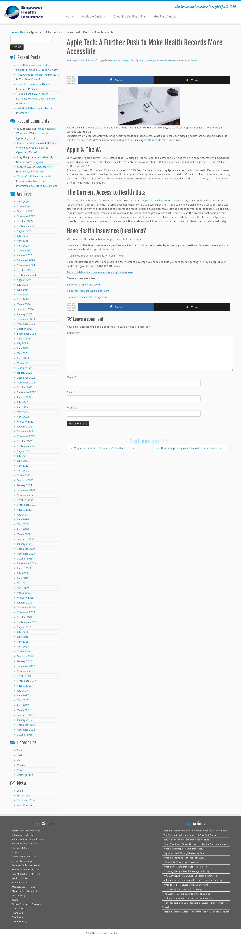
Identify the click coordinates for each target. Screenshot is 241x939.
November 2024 (26, 265)
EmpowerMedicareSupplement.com (88, 291)
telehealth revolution (169, 60)
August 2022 (24, 397)
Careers (15, 852)
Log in (20, 790)
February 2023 (25, 368)
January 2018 (24, 661)
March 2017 (24, 710)
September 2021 (26, 446)
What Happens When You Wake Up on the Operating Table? (35, 133)
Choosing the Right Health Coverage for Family (186, 871)
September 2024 (26, 275)
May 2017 (22, 700)
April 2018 (23, 646)
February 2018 (25, 656)
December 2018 (26, 607)
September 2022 (26, 392)
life (18, 760)
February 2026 (25, 211)
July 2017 (22, 690)
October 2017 (25, 676)
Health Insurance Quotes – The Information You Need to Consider (36, 181)
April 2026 (23, 201)
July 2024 (22, 284)
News (20, 770)
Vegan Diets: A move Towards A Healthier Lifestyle (103, 448)
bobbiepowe (24, 167)
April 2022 (23, 416)
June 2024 (23, 289)
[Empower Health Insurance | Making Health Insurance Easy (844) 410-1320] (28, 12)
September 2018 (26, 622)
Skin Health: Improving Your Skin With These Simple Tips (191, 448)
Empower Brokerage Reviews (26, 865)
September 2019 (26, 563)
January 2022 (24, 426)
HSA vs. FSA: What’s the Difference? (181, 862)
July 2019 (22, 573)
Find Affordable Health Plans (26, 869)
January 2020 (24, 544)
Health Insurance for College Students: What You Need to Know (195, 830)
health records (153, 140)
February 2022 (25, 421)
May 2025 (22, 240)
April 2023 (23, 358)
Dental (20, 750)
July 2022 (22, 402)
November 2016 (26, 729)
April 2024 (23, 299)
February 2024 (25, 309)
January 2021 (24, 485)
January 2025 (24, 255)
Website (72, 407)
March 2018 (24, 651)
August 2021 (24, 451)
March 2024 (24, 304)
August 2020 (24, 509)
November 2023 (26, 324)
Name (71, 377)
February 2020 (25, 539)
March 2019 (24, 592)
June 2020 (23, 519)
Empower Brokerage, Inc (105, 932)
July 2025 (22, 236)
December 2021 (26, 431)
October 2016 (25, 734)
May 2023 (22, 353)
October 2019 (25, 558)
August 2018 (24, 627)
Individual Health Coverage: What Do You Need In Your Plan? (193, 880)
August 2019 (24, 568)
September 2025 (26, 226)
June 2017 (23, 695)
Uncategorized (25, 775)
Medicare (22, 765)
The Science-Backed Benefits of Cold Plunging (186, 893)
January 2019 (24, 602)
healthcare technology (117, 60)
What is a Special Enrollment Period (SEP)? (184, 857)
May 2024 (22, 294)
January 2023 (24, 372)
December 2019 (26, 548)
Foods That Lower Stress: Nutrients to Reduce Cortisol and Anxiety (36, 98)
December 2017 (26, 666)
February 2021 (25, 480)
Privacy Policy (18, 895)
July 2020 (22, 514)
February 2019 (25, 597)
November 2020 (26, 495)
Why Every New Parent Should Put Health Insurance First (191, 875)
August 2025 (24, 231)
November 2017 (26, 671)
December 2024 (26, 260)
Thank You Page (20, 921)
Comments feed (26, 800)
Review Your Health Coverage (26, 904)
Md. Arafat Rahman (28, 176)
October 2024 (25, 270)
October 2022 (25, 387)
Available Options (93, 16)
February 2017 (25, 715)
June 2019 (23, 578)
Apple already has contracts (158, 200)
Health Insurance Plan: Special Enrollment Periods (187, 898)
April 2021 (23, 470)
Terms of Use (18, 908)
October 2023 (25, 328)
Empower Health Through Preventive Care (183, 853)
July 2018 (22, 632)
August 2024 (24, 280)
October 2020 (25, 500)
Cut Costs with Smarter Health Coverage (183, 889)
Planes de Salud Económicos (26, 891)
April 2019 (23, 588)
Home (70, 16)
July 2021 (22, 456)
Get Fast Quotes (165, 16)
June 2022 (23, 407)
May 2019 (22, 583)
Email (71, 392)
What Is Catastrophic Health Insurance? (183, 848)
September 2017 (26, 680)
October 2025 (25, 221)
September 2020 (26, 504)
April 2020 (23, 529)
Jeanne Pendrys (26, 143)
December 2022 (26, 377)
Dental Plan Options (22, 860)
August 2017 (24, 685)
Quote (15, 899)
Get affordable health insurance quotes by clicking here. (100, 272)
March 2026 (24, 206)
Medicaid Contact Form (23, 886)
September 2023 (26, 333)
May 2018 (22, 641)
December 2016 (26, 724)
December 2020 (26, 490)
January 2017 (24, 720)
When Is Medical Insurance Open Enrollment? (186, 884)
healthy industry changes (144, 60)
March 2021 (24, 475)
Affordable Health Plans (23, 835)
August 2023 (24, 338)
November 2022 (26, 382)
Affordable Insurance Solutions (27, 839)
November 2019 (26, 553)
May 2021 (22, 465)
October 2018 (25, 617)
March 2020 (24, 534)
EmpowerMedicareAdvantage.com (87, 297)
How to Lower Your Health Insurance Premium (186, 839)
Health (24, 32)
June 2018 (23, 636)
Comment (74, 333)
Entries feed (23, 795)
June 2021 (23, 460)
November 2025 (26, 216)
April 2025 (23, 245)
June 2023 (23, 348)
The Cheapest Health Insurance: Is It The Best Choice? (190, 835)
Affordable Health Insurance (26, 830)
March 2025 (24, 250)
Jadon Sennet (190, 60)
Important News (20, 882)
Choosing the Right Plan (129, 16)
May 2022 (22, 412)
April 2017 (23, 705)
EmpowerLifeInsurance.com (83, 284)
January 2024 (24, 314)
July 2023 (22, 343)
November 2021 (26, 436)
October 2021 (25, 441)
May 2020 (22, 524)
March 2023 (24, 363)
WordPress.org (25, 805)
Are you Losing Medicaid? (25, 843)
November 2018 (26, 612)
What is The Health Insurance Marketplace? (185, 866)
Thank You (17, 912)
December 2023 (26, 319)
